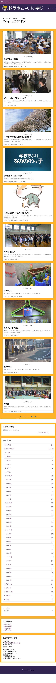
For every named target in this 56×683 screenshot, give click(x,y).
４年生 (30, 457)
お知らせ (22, 144)
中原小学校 (8, 624)
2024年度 (16, 144)
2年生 (30, 484)
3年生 (30, 487)
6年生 (24, 66)
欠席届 (29, 599)
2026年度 (29, 445)
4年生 (21, 220)
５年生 (30, 468)
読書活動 (25, 220)
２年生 (30, 460)
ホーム (5, 18)
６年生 (30, 472)
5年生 (21, 66)
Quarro (31, 670)
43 (32, 417)
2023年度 (30, 530)
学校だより (17, 181)
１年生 (30, 453)
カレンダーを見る (43, 432)
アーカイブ (6, 608)
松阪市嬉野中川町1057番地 (12, 643)
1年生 (15, 296)
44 (35, 417)
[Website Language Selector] (7, 2)
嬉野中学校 (8, 626)
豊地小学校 (8, 628)
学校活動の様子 (14, 18)
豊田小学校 (8, 630)
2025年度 (16, 66)
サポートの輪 (29, 592)
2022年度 (30, 557)
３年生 (30, 464)
